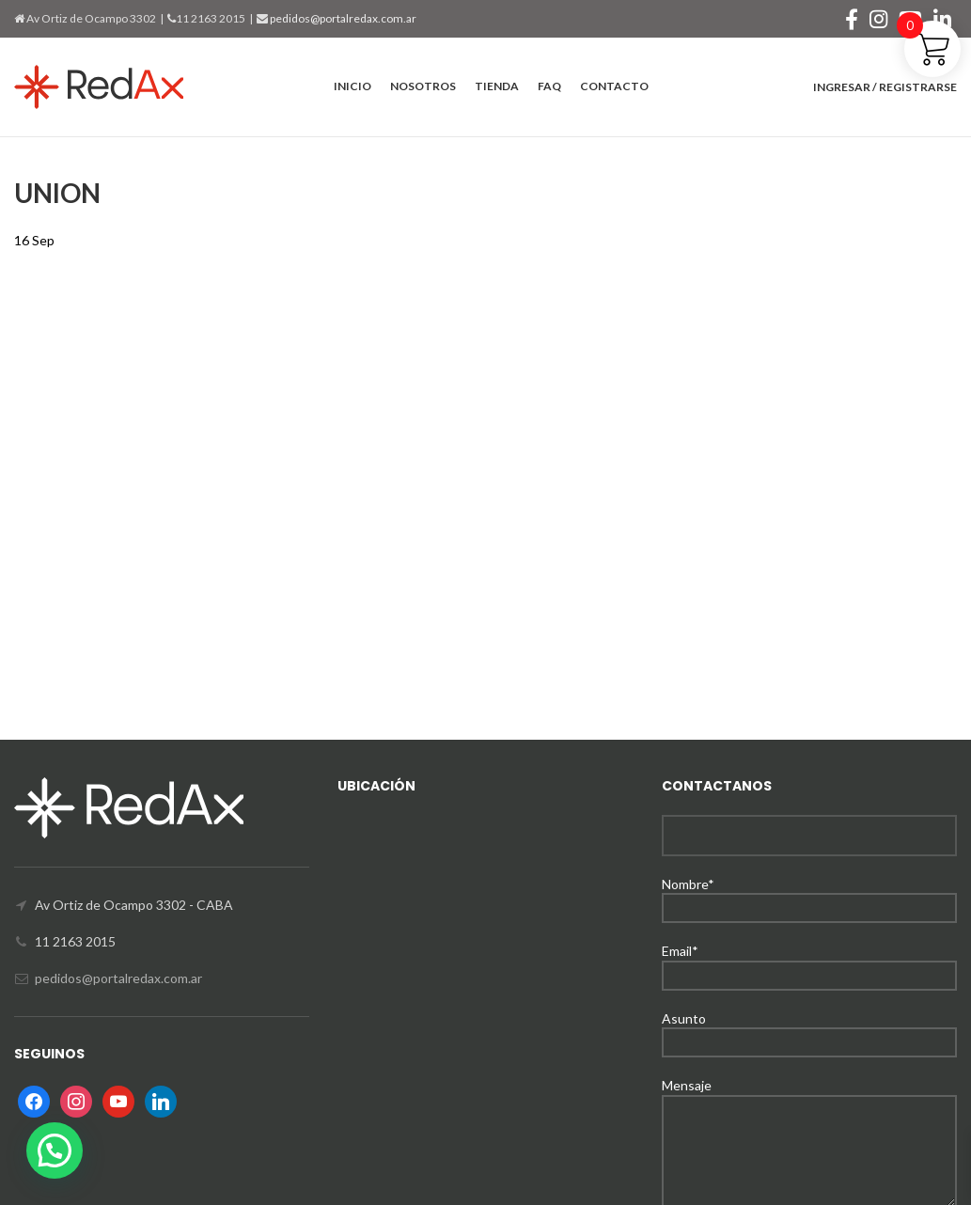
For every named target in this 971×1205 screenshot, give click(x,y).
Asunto (809, 1029)
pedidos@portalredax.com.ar (342, 18)
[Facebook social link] (851, 19)
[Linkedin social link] (942, 19)
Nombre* (809, 895)
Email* (809, 962)
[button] (54, 1150)
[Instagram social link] (878, 19)
